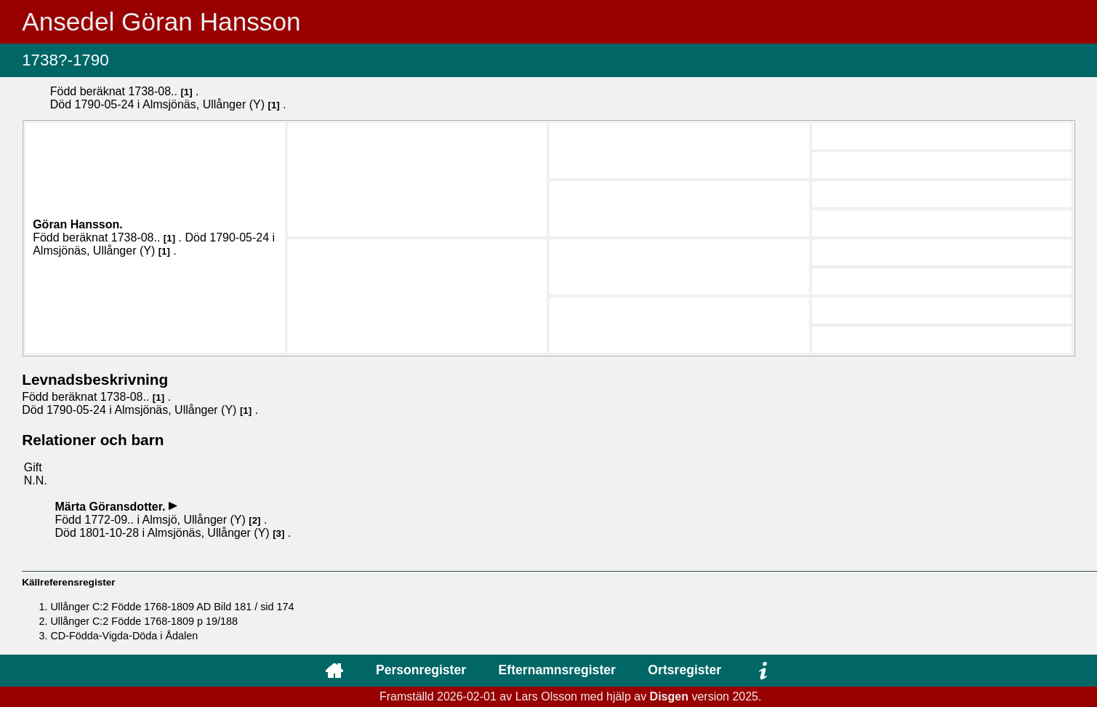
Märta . (111, 506)
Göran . (78, 224)
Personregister (421, 670)
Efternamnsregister (557, 670)
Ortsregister (684, 670)
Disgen (669, 696)
